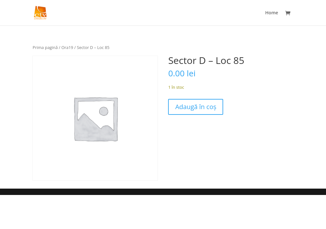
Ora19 (67, 47)
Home (271, 13)
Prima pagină (45, 47)
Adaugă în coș (195, 106)
